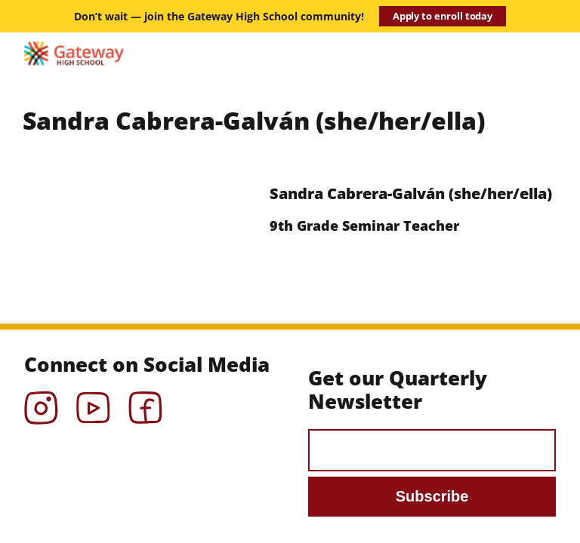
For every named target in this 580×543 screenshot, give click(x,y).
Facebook (145, 403)
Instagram (41, 403)
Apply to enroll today (442, 16)
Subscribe (432, 496)
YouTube (93, 403)
